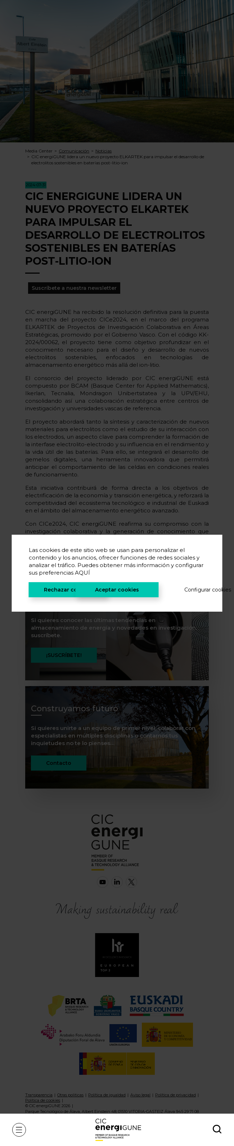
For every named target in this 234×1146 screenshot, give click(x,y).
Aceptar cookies (117, 589)
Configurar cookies (194, 589)
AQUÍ (82, 572)
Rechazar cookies (68, 589)
